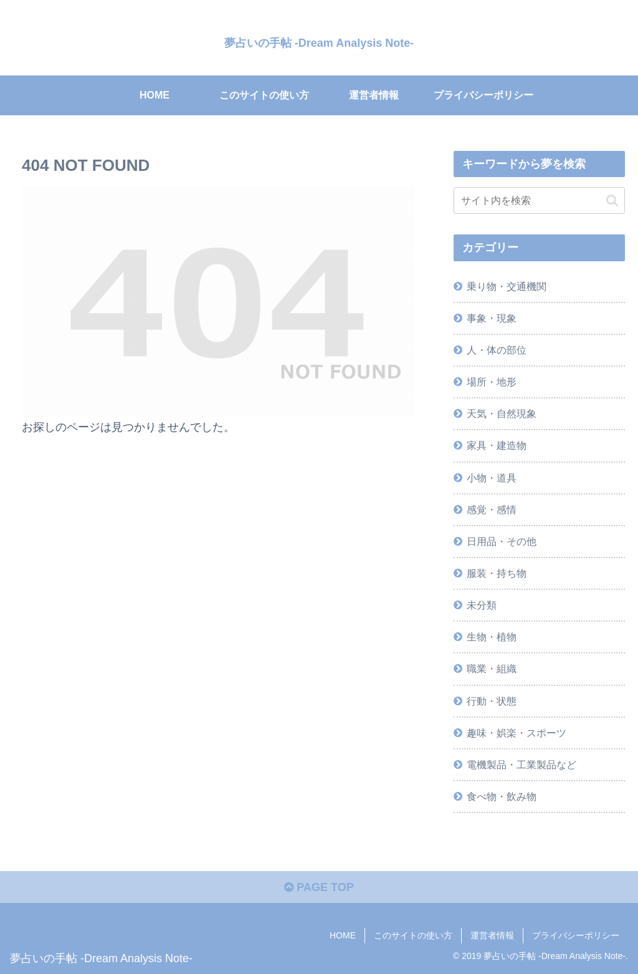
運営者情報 (492, 935)
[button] (612, 200)
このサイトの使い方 (413, 935)
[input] (539, 200)
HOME (343, 935)
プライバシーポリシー (575, 935)
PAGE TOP (318, 887)
